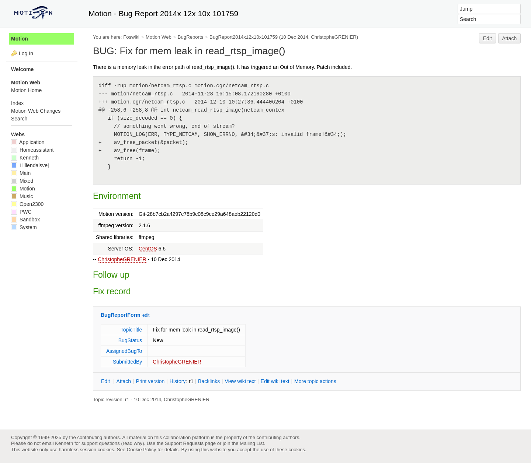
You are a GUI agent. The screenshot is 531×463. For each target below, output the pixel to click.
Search (19, 119)
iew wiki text (240, 381)
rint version (150, 381)
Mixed (22, 181)
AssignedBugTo (124, 351)
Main (21, 173)
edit (145, 315)
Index (17, 103)
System (24, 227)
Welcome (22, 69)
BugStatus (130, 340)
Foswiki (131, 37)
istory (178, 381)
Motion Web (158, 37)
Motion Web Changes (35, 111)
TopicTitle (131, 330)
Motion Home (26, 90)
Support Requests (184, 443)
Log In (26, 53)
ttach (123, 381)
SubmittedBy (127, 362)
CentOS (148, 249)
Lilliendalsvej (30, 165)
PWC (21, 212)
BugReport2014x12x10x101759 (243, 37)
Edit (487, 38)
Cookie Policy (141, 449)
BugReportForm (120, 315)
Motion (19, 39)
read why (132, 443)
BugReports (190, 37)
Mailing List (252, 443)
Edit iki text (275, 381)
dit (106, 381)
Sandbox (25, 219)
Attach (509, 38)
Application (28, 142)
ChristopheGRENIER (122, 259)
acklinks (209, 381)
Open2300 (27, 204)
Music (22, 196)
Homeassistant (32, 150)
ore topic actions (315, 381)
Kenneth (25, 158)
